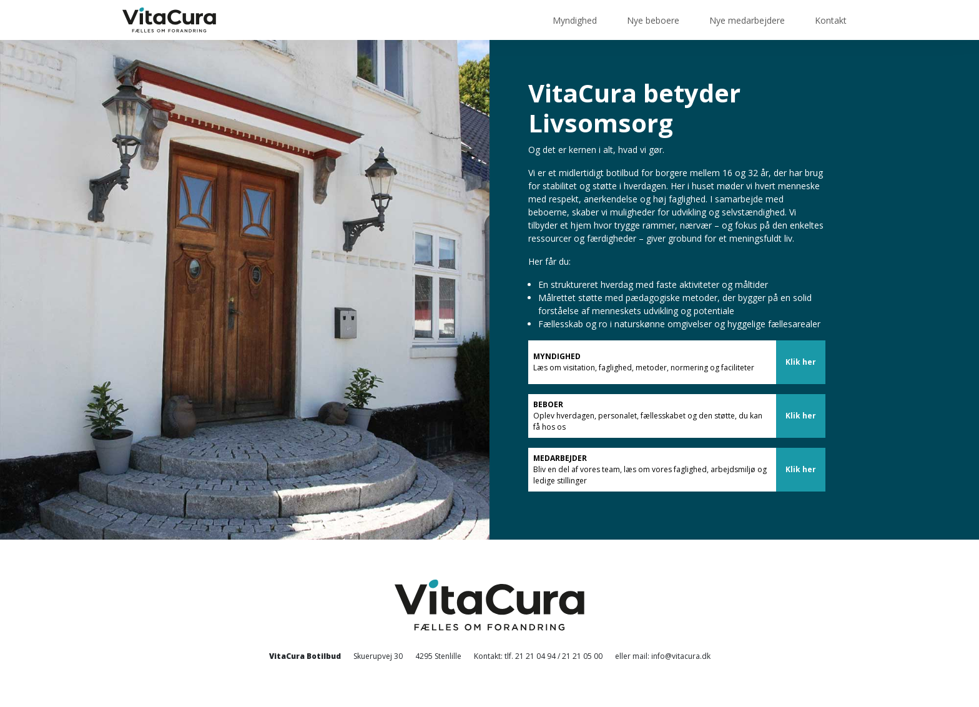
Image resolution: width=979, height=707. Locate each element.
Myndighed (575, 20)
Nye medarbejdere (747, 20)
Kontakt (831, 20)
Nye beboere (653, 20)
